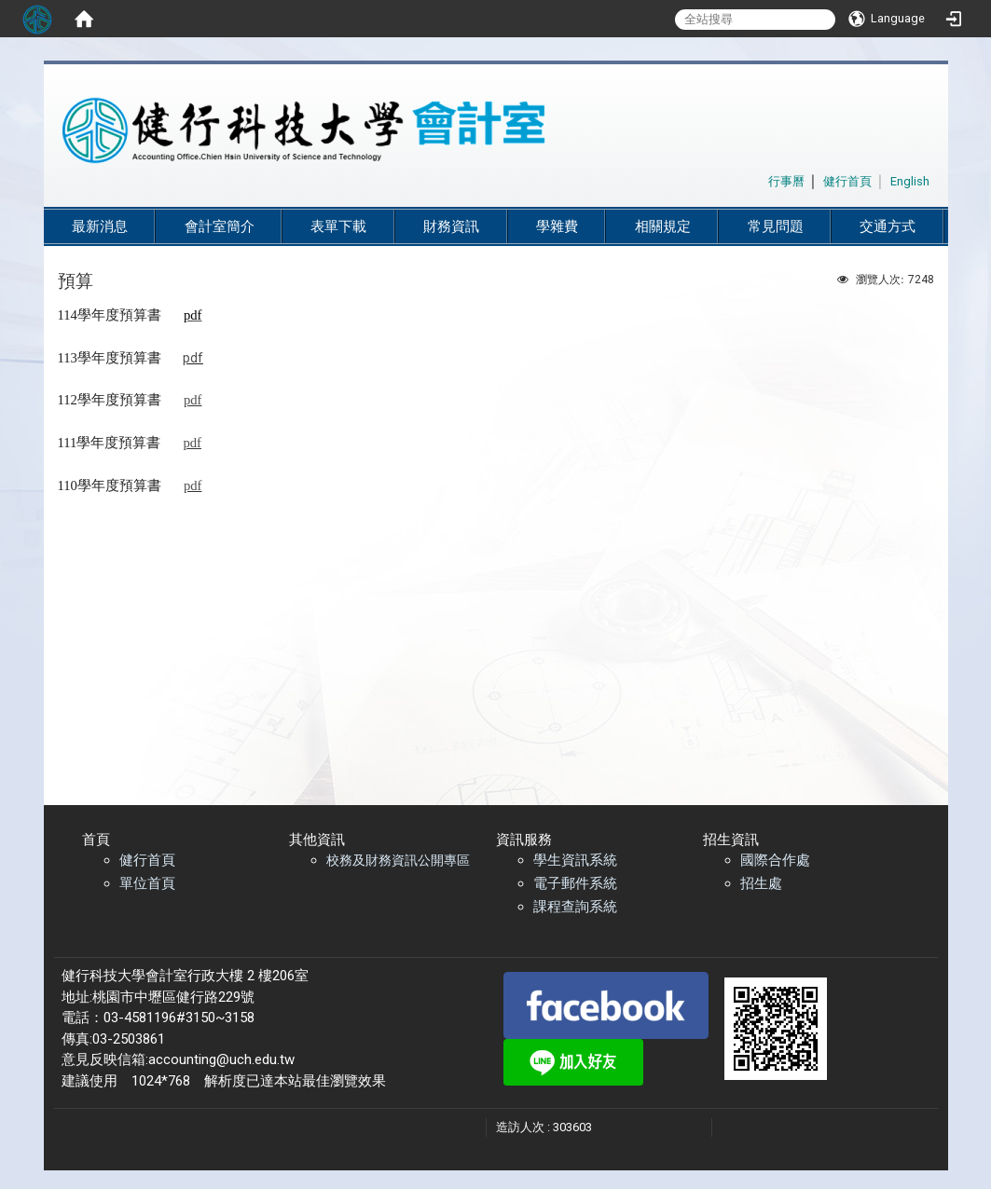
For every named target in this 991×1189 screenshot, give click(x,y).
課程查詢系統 (575, 906)
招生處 (761, 883)
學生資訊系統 (575, 860)
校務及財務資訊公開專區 (398, 860)
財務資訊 (451, 226)
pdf (193, 357)
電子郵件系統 (575, 883)
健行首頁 (147, 860)
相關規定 (663, 226)
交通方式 (887, 226)
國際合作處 (775, 860)
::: (758, 178)
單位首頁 (147, 883)
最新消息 (100, 226)
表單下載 (338, 226)
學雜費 (557, 226)
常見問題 (776, 226)
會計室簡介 (220, 226)
